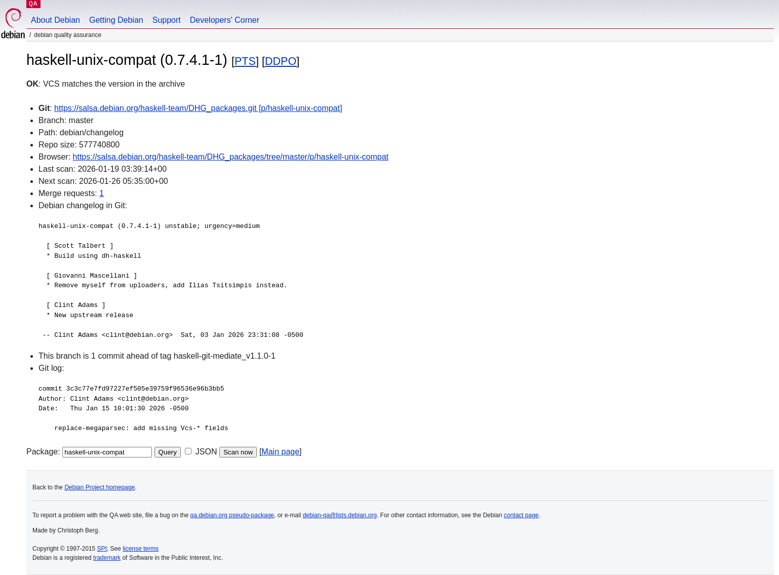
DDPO (280, 61)
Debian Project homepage (99, 487)
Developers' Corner (224, 20)
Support (166, 20)
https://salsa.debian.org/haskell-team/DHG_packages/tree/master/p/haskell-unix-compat (230, 156)
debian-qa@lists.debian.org (340, 515)
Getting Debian (116, 20)
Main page (280, 451)
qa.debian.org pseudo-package (232, 515)
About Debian (55, 20)
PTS (245, 61)
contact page (521, 515)
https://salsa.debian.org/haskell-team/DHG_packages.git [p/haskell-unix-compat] (198, 108)
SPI (102, 548)
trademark (107, 557)
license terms (141, 548)
